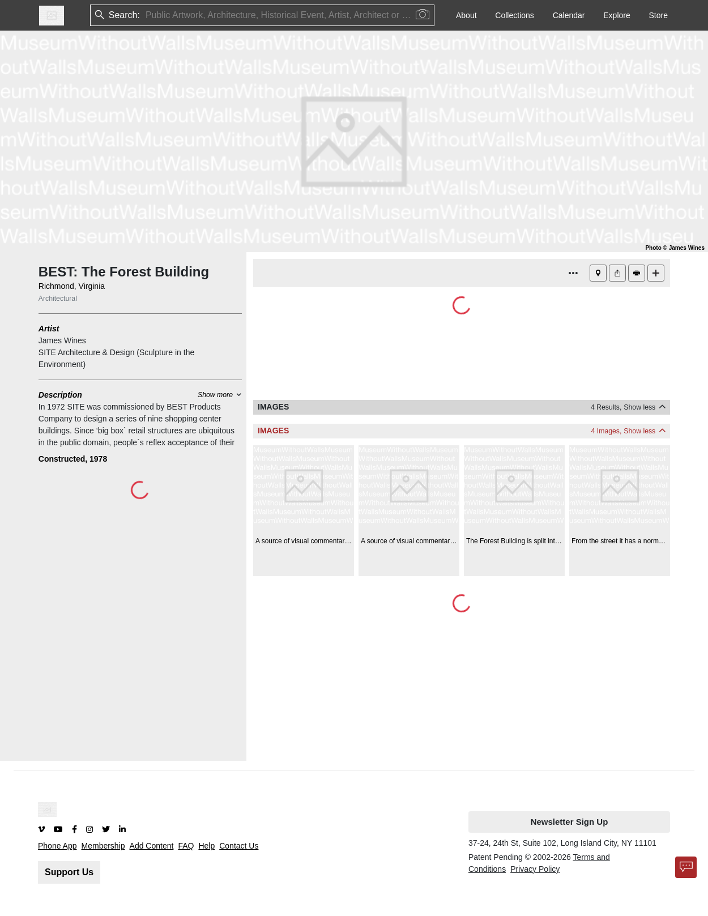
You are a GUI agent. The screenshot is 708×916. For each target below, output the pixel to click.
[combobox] (147, 16)
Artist (49, 328)
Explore (616, 15)
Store (658, 15)
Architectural (58, 299)
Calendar (569, 15)
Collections (514, 15)
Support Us (69, 872)
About (466, 15)
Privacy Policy (535, 869)
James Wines (62, 340)
